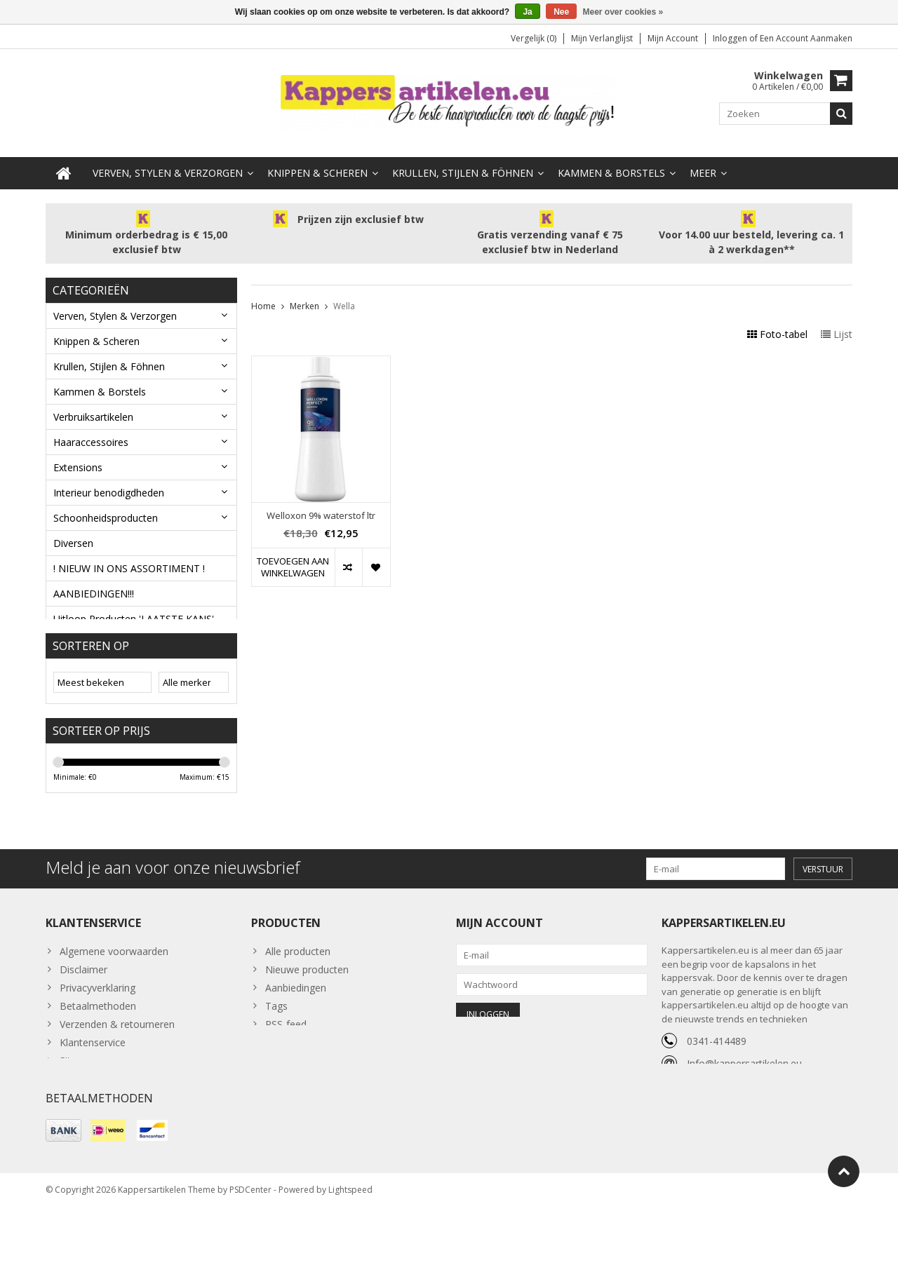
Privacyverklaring (97, 1032)
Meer (703, 166)
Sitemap (78, 1104)
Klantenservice (93, 1086)
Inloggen (731, 39)
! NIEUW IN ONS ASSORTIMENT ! (129, 562)
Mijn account (673, 39)
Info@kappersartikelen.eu (744, 1107)
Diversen (73, 536)
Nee (561, 12)
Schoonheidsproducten (105, 511)
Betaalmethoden (98, 1050)
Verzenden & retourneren (117, 1068)
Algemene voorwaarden (114, 995)
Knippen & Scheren (317, 166)
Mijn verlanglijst (602, 39)
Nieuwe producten (307, 1013)
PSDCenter (250, 1248)
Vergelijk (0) (533, 39)
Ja (527, 12)
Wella (344, 300)
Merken (304, 300)
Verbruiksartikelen (93, 410)
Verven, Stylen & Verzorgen (168, 166)
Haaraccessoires (90, 435)
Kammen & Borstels (611, 166)
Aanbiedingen (295, 1032)
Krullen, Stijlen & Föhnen (462, 166)
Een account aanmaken (806, 39)
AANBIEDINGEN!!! (93, 587)
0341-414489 (716, 1085)
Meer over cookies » (623, 12)
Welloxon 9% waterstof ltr (321, 509)
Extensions (77, 461)
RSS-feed (286, 1068)
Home (263, 300)
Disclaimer (83, 1013)
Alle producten (297, 995)
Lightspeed (350, 1248)
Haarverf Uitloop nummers (114, 637)
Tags (276, 1050)
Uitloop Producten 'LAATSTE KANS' (133, 612)
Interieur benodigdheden (108, 486)
